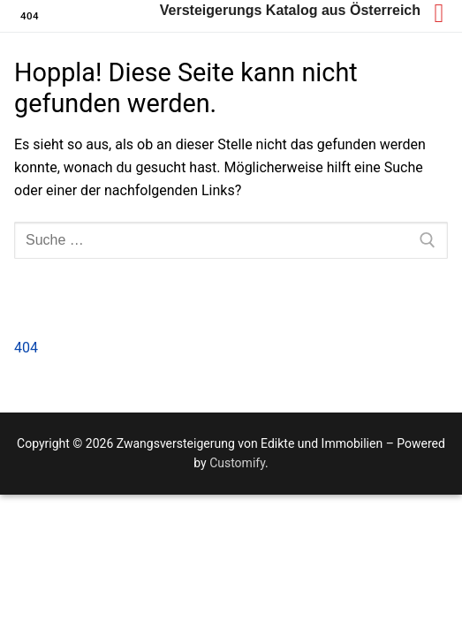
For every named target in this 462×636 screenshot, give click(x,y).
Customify (237, 463)
